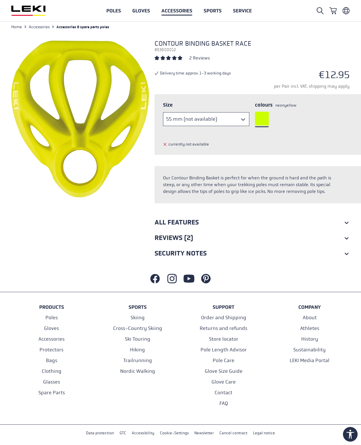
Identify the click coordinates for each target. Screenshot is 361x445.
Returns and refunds (223, 328)
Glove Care (224, 382)
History (309, 339)
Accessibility (143, 433)
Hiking (137, 350)
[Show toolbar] (350, 434)
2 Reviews (199, 58)
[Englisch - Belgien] (346, 10)
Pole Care (223, 361)
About (310, 318)
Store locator (223, 339)
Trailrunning (137, 361)
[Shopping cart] (333, 10)
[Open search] (320, 10)
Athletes (309, 328)
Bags (51, 361)
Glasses (51, 382)
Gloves (51, 328)
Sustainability (309, 350)
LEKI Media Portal (309, 361)
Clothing (51, 371)
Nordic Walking (137, 371)
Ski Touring (137, 339)
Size (168, 105)
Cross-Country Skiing (137, 328)
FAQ (223, 403)
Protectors (51, 350)
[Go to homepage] (34, 11)
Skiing (138, 318)
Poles (51, 318)
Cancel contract (233, 433)
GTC (123, 433)
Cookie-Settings (174, 433)
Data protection (100, 433)
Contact (223, 393)
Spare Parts (51, 393)
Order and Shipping (223, 318)
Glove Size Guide (224, 371)
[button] (212, 11)
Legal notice (264, 433)
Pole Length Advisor (224, 350)
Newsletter (204, 433)
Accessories (51, 339)
